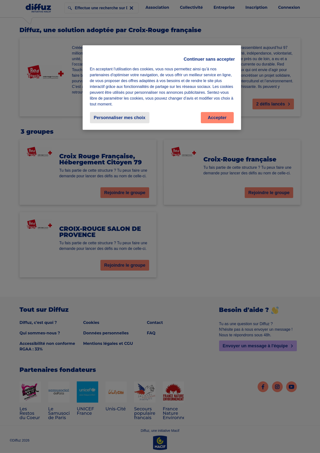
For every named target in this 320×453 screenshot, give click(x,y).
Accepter (217, 117)
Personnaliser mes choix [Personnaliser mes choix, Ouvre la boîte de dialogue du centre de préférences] (119, 117)
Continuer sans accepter (209, 59)
